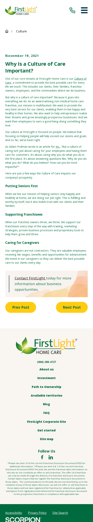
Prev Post (21, 307)
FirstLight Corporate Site (46, 422)
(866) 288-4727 (46, 362)
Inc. (58, 146)
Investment (46, 378)
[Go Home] (6, 31)
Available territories (46, 396)
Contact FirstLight (30, 278)
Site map (46, 439)
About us (46, 370)
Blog (46, 404)
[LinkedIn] (51, 458)
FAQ (46, 413)
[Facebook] (42, 458)
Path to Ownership (46, 387)
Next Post (71, 307)
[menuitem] (13, 513)
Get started (46, 430)
